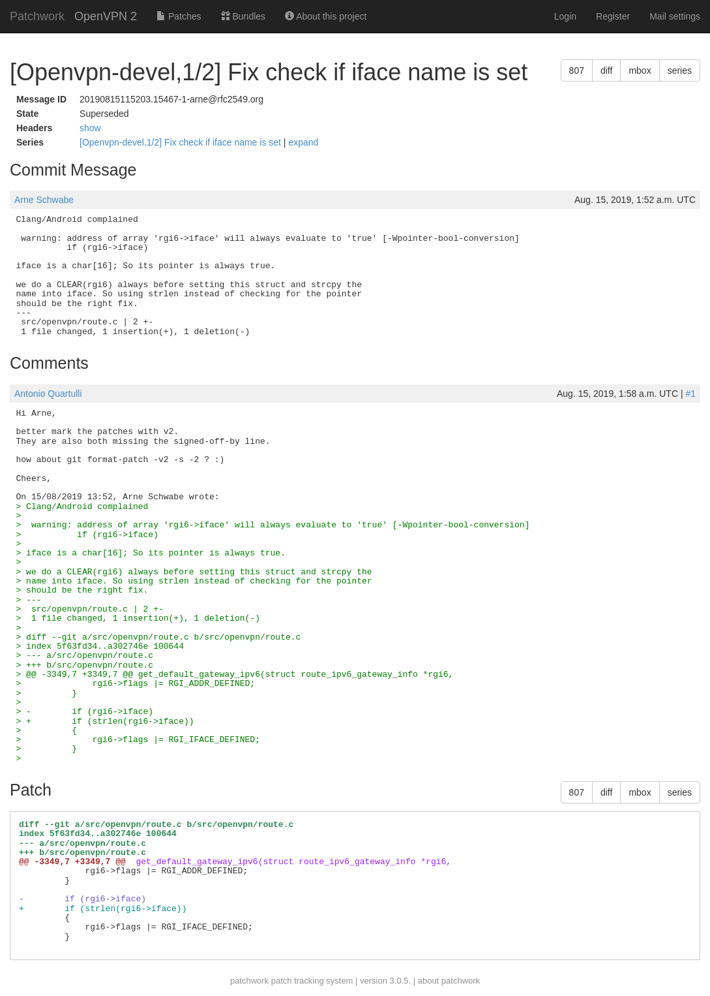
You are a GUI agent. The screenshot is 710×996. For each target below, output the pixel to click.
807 (576, 70)
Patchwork (37, 16)
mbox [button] (640, 70)
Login (565, 16)
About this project (325, 16)
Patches (178, 16)
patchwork (249, 981)
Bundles (243, 16)
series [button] (680, 70)
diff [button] (606, 70)
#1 (690, 393)
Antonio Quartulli (48, 393)
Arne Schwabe (44, 200)
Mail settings (674, 16)
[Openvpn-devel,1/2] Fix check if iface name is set (182, 142)
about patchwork (449, 981)
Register (613, 16)
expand (303, 142)
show (90, 128)
